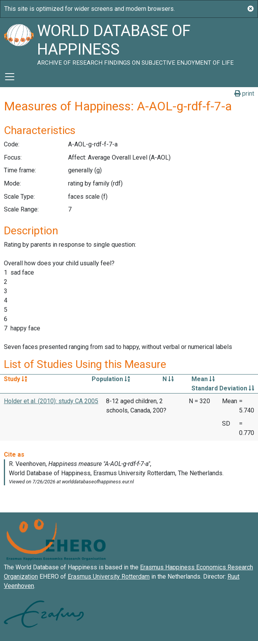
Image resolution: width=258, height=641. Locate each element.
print (244, 93)
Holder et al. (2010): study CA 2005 (51, 401)
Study (15, 379)
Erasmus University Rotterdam (109, 576)
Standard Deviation (222, 388)
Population (111, 379)
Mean (203, 379)
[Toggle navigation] (9, 76)
